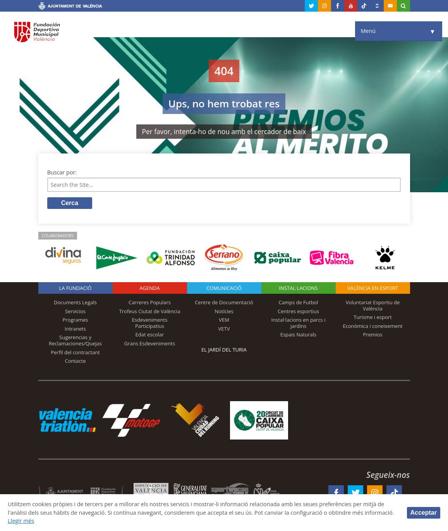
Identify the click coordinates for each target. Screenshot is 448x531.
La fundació (75, 288)
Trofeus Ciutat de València (149, 311)
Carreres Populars (150, 302)
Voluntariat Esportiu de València (373, 305)
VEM (224, 320)
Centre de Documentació (224, 302)
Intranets (75, 329)
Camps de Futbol (298, 302)
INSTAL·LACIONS (298, 288)
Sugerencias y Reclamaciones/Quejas (75, 340)
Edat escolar (150, 334)
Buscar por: (62, 172)
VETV (224, 329)
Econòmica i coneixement (373, 326)
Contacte (75, 361)
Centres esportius (298, 311)
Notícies (224, 311)
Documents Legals (75, 302)
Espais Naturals (298, 334)
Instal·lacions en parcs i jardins (298, 323)
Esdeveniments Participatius (150, 323)
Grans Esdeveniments (149, 343)
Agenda (149, 288)
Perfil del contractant (75, 352)
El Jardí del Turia (224, 350)
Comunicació (224, 288)
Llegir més (21, 520)
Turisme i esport (373, 317)
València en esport (372, 288)
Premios (373, 334)
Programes (75, 320)
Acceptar (423, 512)
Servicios (75, 311)
